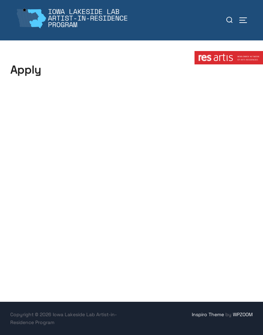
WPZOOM (243, 314)
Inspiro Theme (208, 314)
